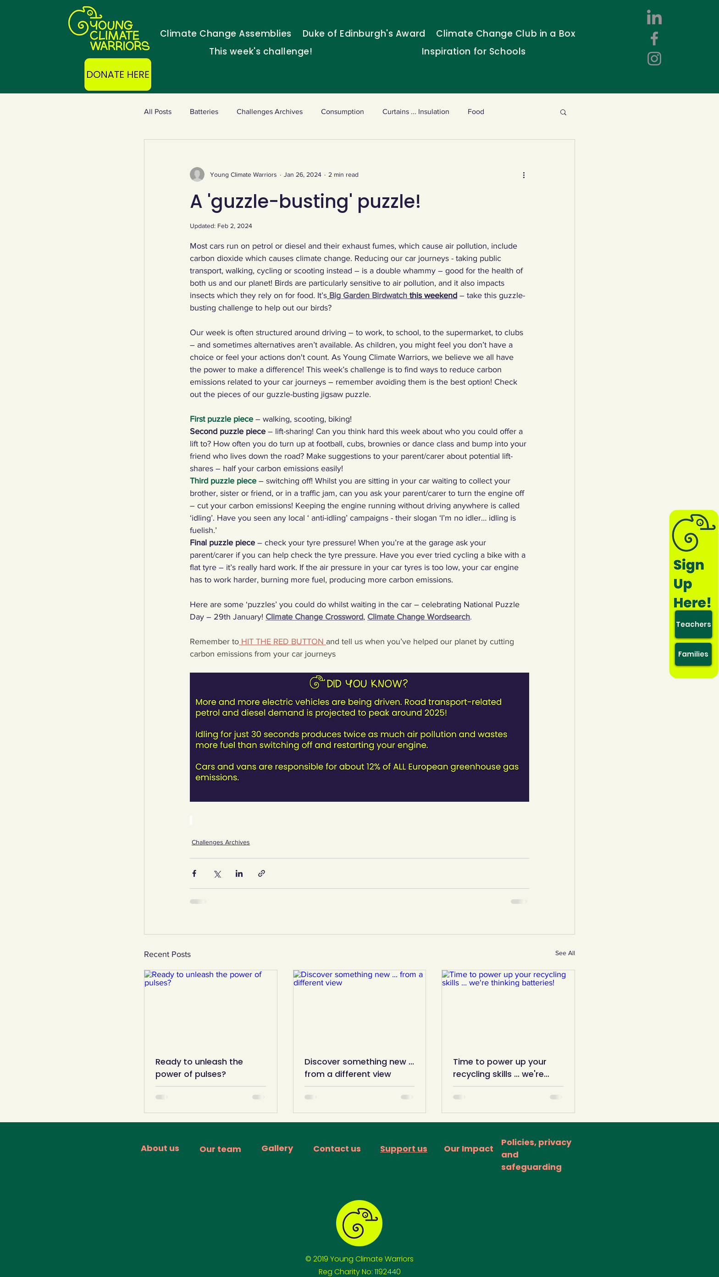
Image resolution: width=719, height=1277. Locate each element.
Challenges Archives (270, 111)
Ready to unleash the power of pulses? (199, 1068)
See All (565, 952)
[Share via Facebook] (194, 873)
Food (476, 111)
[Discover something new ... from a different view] (359, 1007)
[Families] (693, 654)
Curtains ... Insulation (415, 111)
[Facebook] (654, 38)
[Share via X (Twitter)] (216, 873)
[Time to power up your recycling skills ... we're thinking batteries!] (508, 1007)
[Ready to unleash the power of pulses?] (210, 1007)
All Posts (157, 111)
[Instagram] (654, 58)
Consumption (342, 111)
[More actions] (523, 174)
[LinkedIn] (654, 18)
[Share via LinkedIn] (239, 873)
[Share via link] (261, 873)
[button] (563, 111)
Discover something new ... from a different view (359, 1068)
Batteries (204, 111)
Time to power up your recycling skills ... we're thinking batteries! (500, 1068)
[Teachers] (693, 624)
